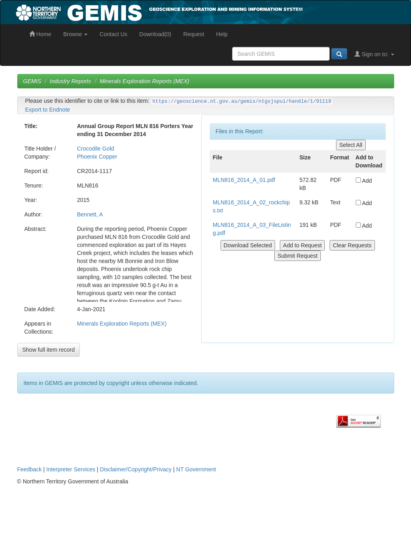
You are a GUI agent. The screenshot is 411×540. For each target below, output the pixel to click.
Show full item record (48, 349)
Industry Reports (70, 81)
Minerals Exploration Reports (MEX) (144, 81)
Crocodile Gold (95, 148)
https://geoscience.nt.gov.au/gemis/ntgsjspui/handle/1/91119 (241, 101)
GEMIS (32, 81)
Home (40, 34)
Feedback (29, 469)
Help (222, 34)
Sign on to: (374, 54)
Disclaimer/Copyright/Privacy (136, 469)
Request (193, 34)
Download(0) (155, 34)
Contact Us (113, 34)
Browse (75, 34)
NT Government (196, 469)
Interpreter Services (70, 469)
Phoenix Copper (97, 156)
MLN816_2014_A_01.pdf (244, 180)
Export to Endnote (47, 109)
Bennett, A (90, 214)
